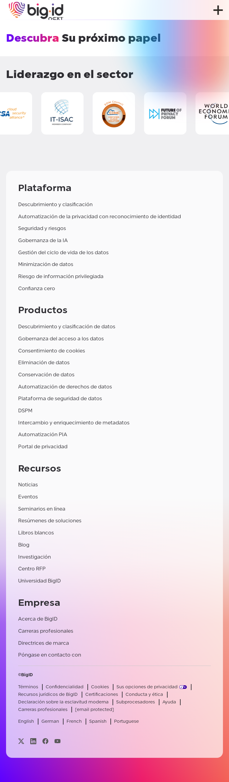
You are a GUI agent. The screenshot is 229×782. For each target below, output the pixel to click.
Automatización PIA (42, 434)
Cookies (100, 687)
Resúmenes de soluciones (49, 521)
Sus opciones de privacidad (147, 687)
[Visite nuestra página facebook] (45, 741)
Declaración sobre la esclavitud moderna (63, 702)
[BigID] (36, 10)
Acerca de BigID (37, 619)
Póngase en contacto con (49, 655)
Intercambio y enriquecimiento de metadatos (73, 423)
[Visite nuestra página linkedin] (33, 741)
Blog (23, 545)
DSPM (25, 411)
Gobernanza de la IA (43, 240)
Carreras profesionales (45, 631)
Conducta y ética (144, 694)
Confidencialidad (64, 687)
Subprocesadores (135, 702)
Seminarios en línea (41, 509)
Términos (28, 687)
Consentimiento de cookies (51, 351)
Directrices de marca (43, 643)
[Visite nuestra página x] (21, 741)
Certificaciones (101, 694)
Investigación (34, 557)
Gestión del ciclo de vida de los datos (63, 252)
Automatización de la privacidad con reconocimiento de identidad (99, 216)
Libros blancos (36, 533)
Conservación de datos (46, 375)
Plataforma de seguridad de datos (60, 398)
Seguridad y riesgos (42, 228)
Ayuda (169, 702)
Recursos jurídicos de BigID (48, 694)
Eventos (28, 497)
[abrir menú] (218, 10)
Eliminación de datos (44, 362)
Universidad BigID (39, 581)
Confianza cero (36, 288)
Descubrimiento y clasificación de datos (66, 326)
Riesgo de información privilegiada (60, 276)
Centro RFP (32, 569)
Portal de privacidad (42, 446)
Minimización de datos (45, 264)
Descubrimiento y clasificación (55, 204)
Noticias (28, 485)
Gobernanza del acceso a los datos (61, 339)
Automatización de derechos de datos (65, 387)
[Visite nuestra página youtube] (57, 741)
